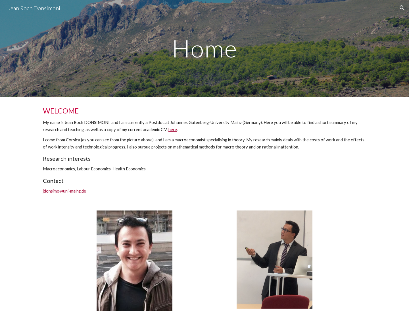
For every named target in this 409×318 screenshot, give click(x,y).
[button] (402, 8)
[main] (204, 48)
